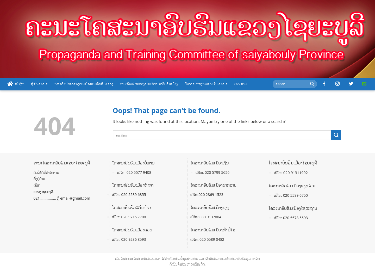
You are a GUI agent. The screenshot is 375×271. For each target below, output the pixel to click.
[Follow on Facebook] (324, 84)
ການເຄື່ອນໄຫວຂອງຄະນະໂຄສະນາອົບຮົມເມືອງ (149, 84)
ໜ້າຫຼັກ (15, 84)
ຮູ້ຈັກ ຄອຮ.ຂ (39, 84)
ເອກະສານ (240, 84)
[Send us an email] (364, 84)
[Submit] (312, 84)
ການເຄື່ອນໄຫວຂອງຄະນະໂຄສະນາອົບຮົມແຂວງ (83, 84)
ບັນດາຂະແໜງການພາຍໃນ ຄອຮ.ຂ (206, 84)
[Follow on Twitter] (351, 84)
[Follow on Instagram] (337, 84)
